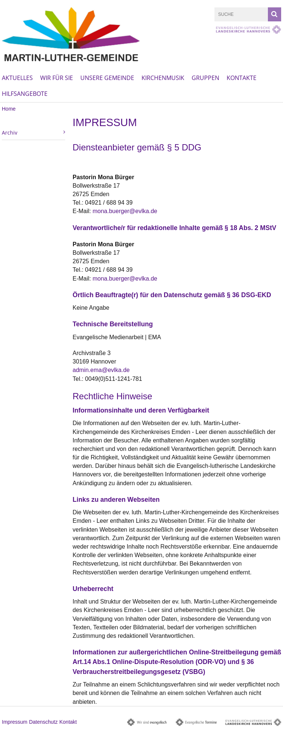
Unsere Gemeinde (107, 78)
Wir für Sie (56, 78)
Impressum (14, 722)
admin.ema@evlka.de (101, 370)
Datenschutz (43, 722)
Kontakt (68, 722)
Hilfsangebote (25, 94)
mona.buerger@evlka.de (124, 211)
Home (8, 109)
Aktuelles (17, 78)
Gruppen (205, 78)
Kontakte (241, 78)
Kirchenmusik (163, 78)
